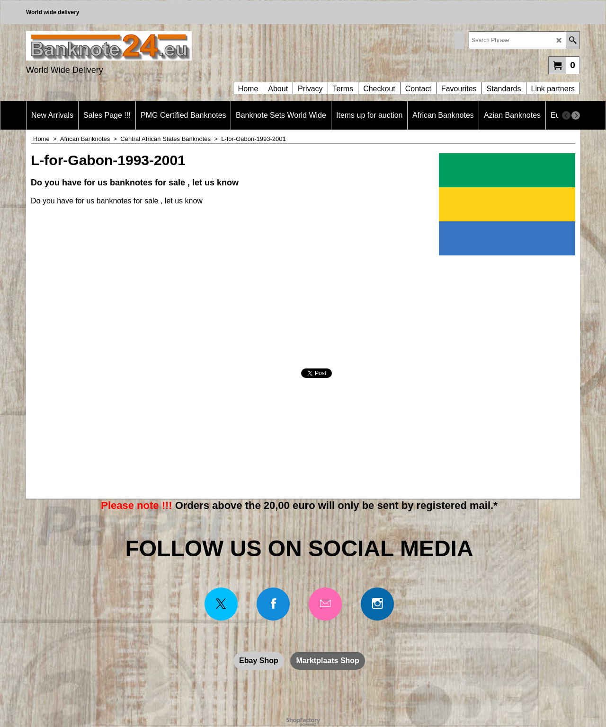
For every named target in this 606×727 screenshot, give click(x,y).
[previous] (566, 115)
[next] (575, 115)
